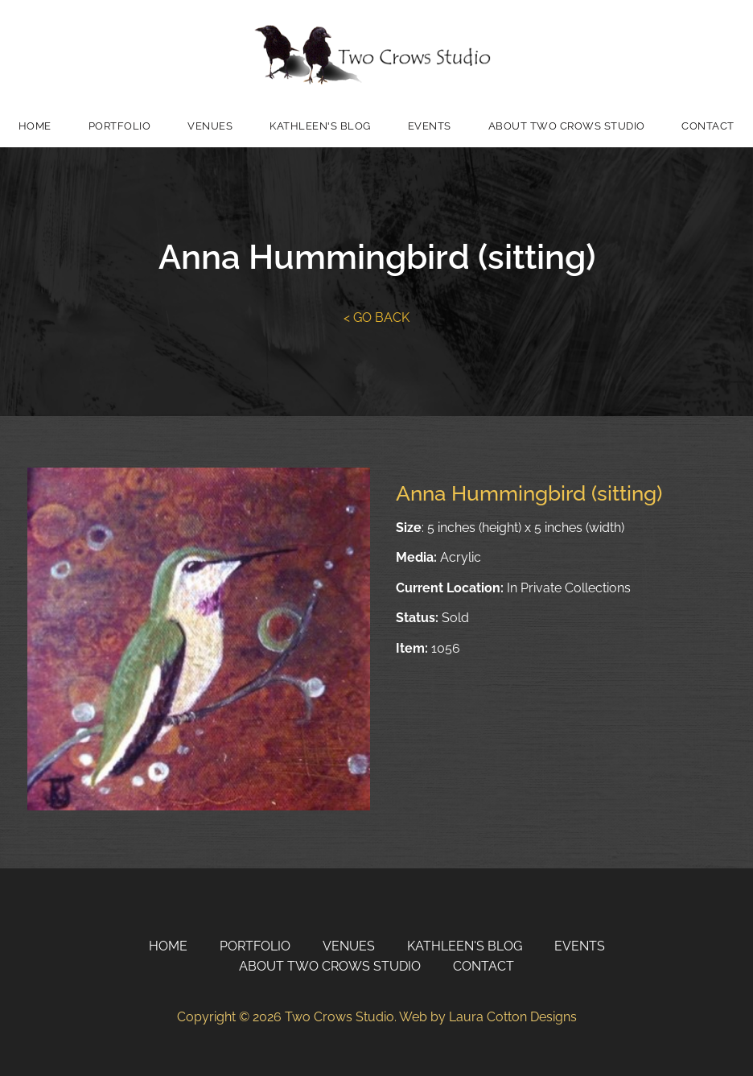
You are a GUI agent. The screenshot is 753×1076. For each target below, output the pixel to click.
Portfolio (119, 126)
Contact (707, 126)
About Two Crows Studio (566, 126)
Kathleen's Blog (320, 126)
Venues (209, 126)
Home (35, 126)
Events (429, 126)
